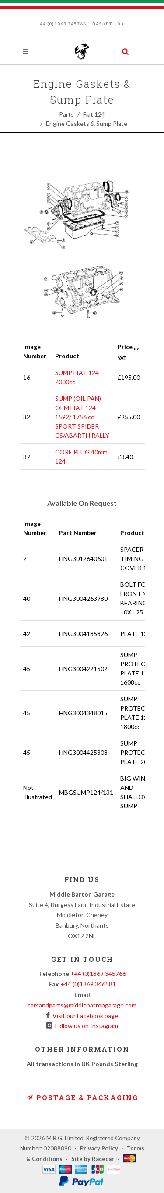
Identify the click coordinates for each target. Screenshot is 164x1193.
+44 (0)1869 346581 (88, 984)
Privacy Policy (99, 1148)
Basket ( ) (108, 23)
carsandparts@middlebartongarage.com (82, 1005)
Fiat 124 (94, 114)
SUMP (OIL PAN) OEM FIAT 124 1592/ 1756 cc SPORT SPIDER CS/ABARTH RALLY (82, 417)
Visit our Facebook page (84, 1015)
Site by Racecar (92, 1158)
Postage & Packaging (82, 1097)
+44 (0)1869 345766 (61, 23)
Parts (66, 114)
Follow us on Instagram (85, 1025)
